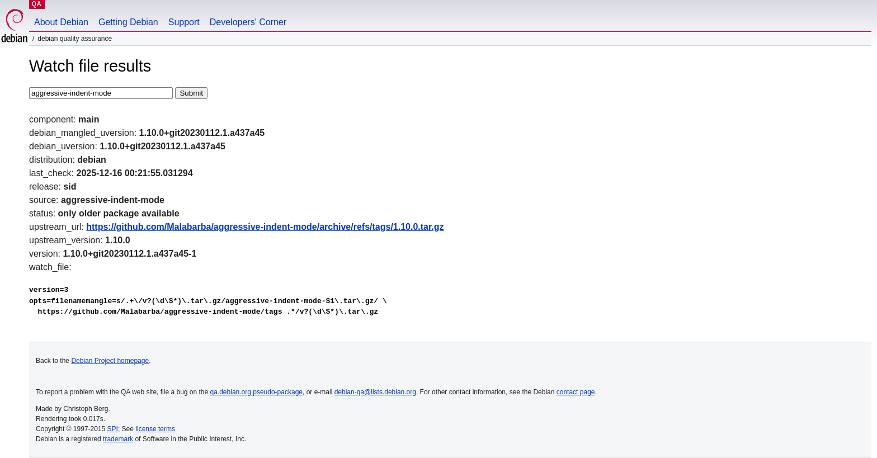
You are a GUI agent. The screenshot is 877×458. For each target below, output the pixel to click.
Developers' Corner (248, 22)
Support (184, 22)
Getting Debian (128, 22)
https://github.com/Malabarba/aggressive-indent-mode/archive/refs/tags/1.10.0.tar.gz (265, 227)
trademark (118, 439)
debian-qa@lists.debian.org (375, 392)
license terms (155, 429)
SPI (112, 429)
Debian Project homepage (110, 361)
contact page (576, 392)
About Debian (61, 22)
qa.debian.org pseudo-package (256, 392)
